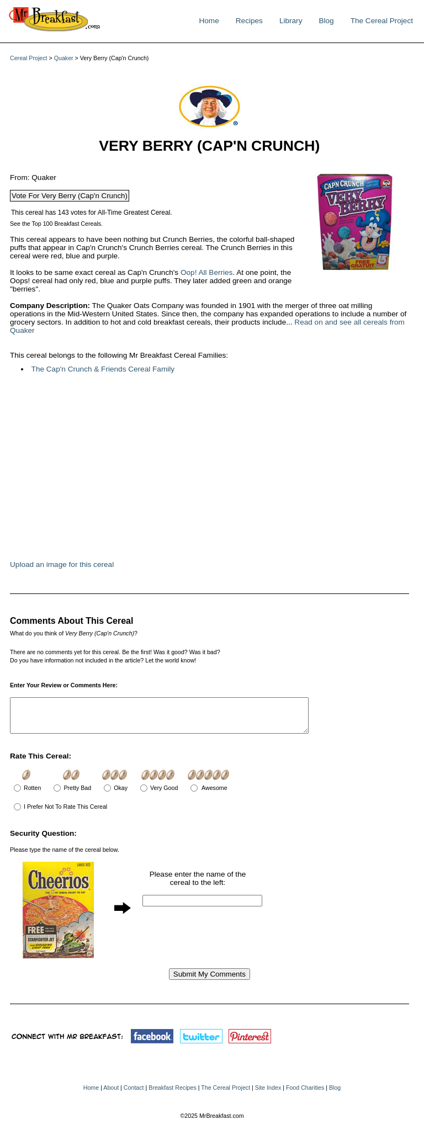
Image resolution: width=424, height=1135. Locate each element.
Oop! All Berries (206, 272)
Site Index (268, 1094)
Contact (134, 1094)
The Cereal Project (382, 21)
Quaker (63, 58)
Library (291, 21)
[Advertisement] (175, 472)
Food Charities (305, 1094)
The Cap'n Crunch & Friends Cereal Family (102, 369)
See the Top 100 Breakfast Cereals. (56, 223)
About (111, 1094)
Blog (326, 21)
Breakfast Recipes (172, 1094)
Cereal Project (28, 58)
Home (209, 21)
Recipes (249, 21)
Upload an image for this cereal (62, 564)
